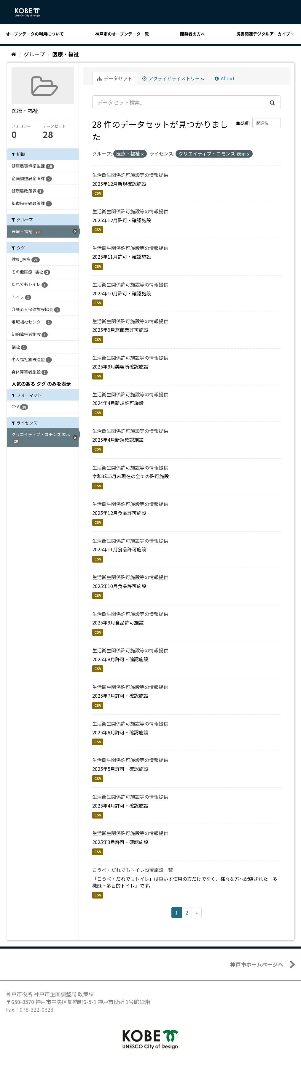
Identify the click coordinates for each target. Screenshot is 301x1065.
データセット (114, 78)
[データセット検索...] (178, 102)
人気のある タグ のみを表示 (41, 383)
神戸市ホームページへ (256, 964)
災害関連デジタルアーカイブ (263, 34)
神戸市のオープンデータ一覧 (122, 34)
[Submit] (273, 102)
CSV (97, 193)
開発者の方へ (192, 34)
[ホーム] (13, 54)
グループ (34, 54)
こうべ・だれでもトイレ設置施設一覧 (132, 869)
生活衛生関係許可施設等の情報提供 (130, 174)
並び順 (242, 123)
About (225, 78)
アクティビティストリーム (173, 78)
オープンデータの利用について (35, 34)
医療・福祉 (65, 54)
